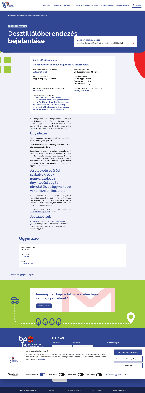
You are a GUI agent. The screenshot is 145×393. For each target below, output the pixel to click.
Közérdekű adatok (122, 5)
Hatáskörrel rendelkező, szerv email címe (88, 88)
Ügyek (18, 15)
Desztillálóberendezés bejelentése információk (61, 64)
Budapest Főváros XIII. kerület (87, 72)
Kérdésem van (43, 306)
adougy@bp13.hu (81, 90)
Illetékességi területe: (81, 70)
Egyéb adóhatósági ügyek (45, 60)
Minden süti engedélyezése (128, 366)
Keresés (137, 5)
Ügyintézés (47, 5)
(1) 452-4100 (38, 90)
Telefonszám (25, 254)
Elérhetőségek (109, 5)
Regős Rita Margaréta (28, 247)
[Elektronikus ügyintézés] (105, 41)
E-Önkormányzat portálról (40, 212)
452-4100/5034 (27, 257)
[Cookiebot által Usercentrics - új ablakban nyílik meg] (13, 389)
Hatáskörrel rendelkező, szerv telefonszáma (48, 88)
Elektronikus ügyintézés (88, 40)
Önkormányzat (69, 5)
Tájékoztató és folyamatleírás (43, 95)
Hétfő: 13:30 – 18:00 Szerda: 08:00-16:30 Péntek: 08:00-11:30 (82, 81)
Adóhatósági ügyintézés (17, 26)
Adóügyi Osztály (40, 72)
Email (23, 261)
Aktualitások (57, 5)
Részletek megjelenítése (114, 389)
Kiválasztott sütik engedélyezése (128, 373)
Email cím (55, 355)
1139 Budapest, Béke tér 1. (44, 79)
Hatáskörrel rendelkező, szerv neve (45, 70)
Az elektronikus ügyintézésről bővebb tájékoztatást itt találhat (100, 43)
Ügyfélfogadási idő (80, 76)
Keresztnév (77, 342)
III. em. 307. (25, 250)
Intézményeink (97, 5)
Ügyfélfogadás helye (40, 76)
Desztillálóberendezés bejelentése (39, 37)
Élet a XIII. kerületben (83, 5)
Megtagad (128, 380)
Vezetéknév (56, 342)
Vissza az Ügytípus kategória (22, 275)
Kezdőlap (11, 15)
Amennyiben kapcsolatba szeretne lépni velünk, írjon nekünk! (67, 296)
